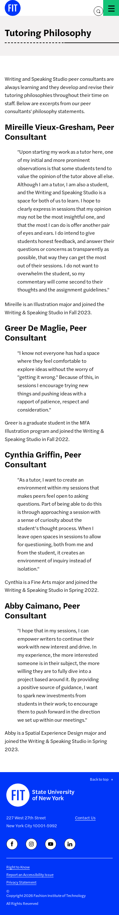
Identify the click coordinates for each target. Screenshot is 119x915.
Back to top (99, 779)
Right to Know (18, 867)
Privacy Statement (21, 882)
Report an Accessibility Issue (29, 874)
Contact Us (85, 818)
